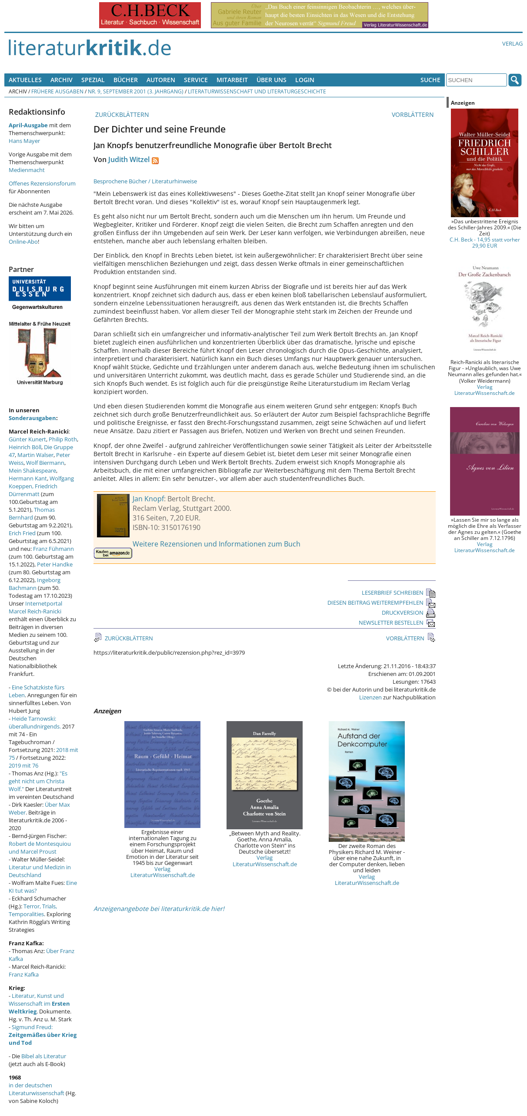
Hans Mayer (24, 141)
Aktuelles (25, 80)
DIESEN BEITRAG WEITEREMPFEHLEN (381, 602)
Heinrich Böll (25, 447)
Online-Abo (23, 241)
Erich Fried (22, 533)
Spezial (93, 80)
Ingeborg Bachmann (34, 584)
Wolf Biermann (45, 463)
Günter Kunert (27, 439)
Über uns (272, 80)
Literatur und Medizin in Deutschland (40, 871)
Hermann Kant (28, 478)
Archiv (61, 80)
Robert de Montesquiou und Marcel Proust (40, 847)
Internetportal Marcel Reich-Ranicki (35, 607)
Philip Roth (63, 439)
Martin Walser (35, 455)
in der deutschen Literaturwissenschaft (36, 1089)
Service (196, 80)
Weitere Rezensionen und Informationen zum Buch (216, 544)
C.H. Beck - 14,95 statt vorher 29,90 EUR (485, 242)
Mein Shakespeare (32, 470)
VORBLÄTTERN (414, 114)
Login (304, 80)
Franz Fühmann (53, 549)
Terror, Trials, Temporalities (33, 910)
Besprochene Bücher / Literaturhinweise (145, 181)
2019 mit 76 (23, 765)
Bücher (125, 80)
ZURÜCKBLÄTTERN (121, 114)
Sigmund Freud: (43, 1034)
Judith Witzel (129, 159)
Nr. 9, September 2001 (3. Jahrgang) (135, 91)
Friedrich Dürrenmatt (33, 490)
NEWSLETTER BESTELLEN (397, 622)
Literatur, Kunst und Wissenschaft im (39, 1003)
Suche (430, 80)
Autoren (161, 80)
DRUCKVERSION (409, 612)
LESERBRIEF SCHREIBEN (399, 592)
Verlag (512, 43)
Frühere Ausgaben (57, 91)
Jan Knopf (148, 498)
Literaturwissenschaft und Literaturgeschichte (257, 91)
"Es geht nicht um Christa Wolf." (38, 781)
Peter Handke (55, 564)
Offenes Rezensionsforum (42, 183)
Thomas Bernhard (32, 513)
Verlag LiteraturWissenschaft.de (162, 872)
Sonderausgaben (32, 418)
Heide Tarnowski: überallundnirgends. (35, 722)
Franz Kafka (24, 974)
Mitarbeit (232, 80)
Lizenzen (370, 697)
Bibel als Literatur (43, 1056)
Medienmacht (27, 170)
